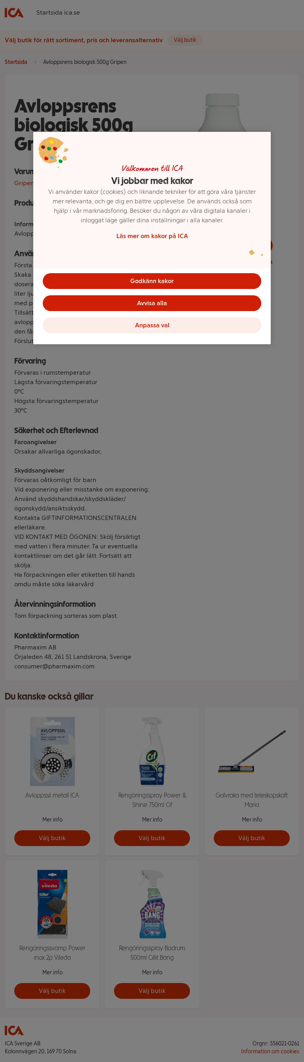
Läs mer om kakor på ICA (152, 236)
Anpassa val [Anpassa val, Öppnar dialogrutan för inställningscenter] (152, 325)
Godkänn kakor (152, 281)
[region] (152, 238)
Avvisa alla (152, 303)
